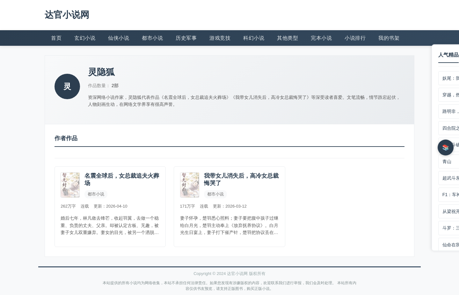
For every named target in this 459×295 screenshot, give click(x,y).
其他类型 (287, 37)
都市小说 (152, 37)
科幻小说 (253, 37)
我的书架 (388, 37)
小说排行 (355, 37)
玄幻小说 (84, 37)
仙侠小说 (118, 37)
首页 (56, 37)
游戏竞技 (219, 37)
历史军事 (186, 37)
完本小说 (321, 37)
